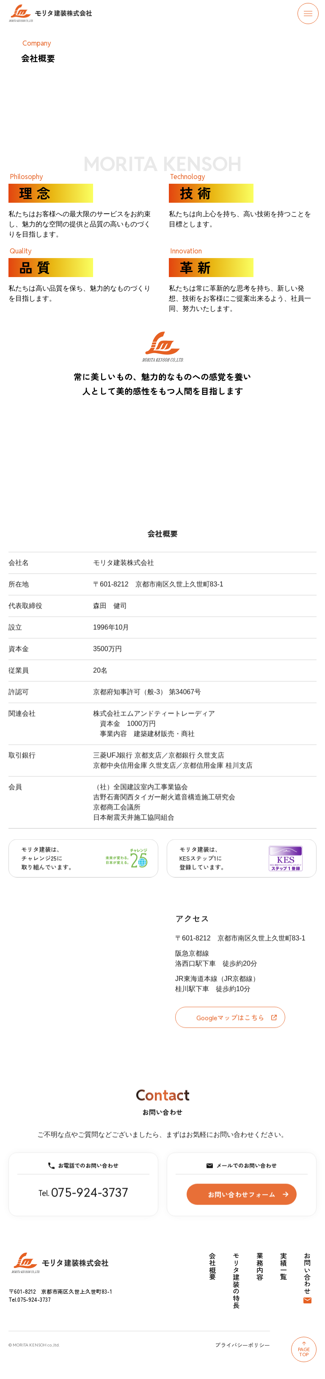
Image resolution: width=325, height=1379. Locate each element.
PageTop (304, 1351)
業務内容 (260, 1266)
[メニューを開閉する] (308, 13)
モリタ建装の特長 (236, 1280)
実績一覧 (283, 1266)
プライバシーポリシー (242, 1345)
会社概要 (212, 1266)
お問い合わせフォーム (241, 1199)
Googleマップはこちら (236, 1023)
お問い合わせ (307, 1273)
